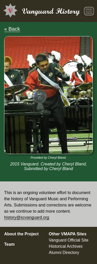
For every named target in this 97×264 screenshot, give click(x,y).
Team (9, 244)
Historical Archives (66, 246)
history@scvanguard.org (26, 217)
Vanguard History (51, 11)
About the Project (21, 234)
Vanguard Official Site (68, 240)
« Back (12, 29)
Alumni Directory (64, 252)
